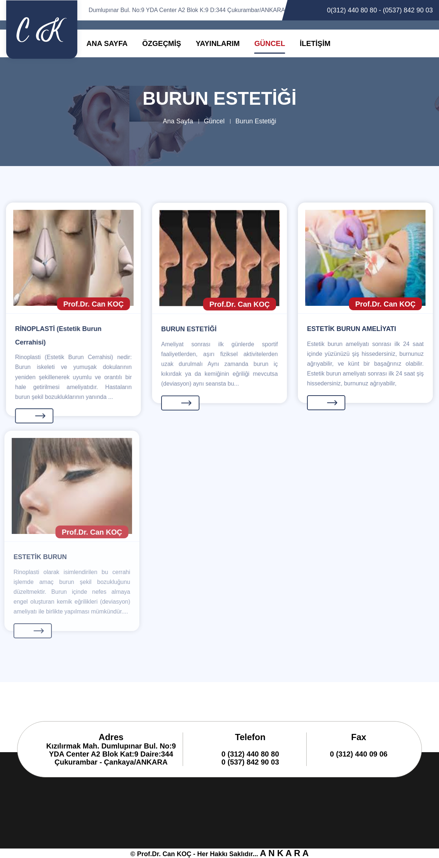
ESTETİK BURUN (36, 557)
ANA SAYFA (107, 43)
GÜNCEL (269, 43)
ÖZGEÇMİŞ (161, 43)
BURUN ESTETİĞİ (189, 330)
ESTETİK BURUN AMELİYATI (351, 328)
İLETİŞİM (315, 43)
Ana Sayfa (178, 121)
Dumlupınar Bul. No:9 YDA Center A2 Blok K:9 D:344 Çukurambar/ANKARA (187, 10)
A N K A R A (284, 853)
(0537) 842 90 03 (408, 10)
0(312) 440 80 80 (352, 10)
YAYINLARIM (218, 43)
